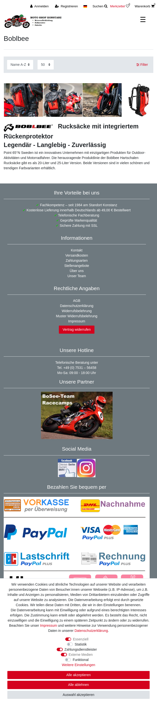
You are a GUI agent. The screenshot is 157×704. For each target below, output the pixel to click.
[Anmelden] (39, 6)
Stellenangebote (76, 266)
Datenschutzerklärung (76, 306)
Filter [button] (142, 65)
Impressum (76, 321)
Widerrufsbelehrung (77, 311)
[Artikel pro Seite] (46, 64)
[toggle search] (100, 6)
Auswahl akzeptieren (78, 695)
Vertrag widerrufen (77, 329)
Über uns (77, 271)
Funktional (81, 660)
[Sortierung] (20, 64)
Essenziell (80, 639)
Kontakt (76, 250)
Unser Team (76, 276)
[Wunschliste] (129, 6)
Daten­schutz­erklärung (91, 631)
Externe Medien (81, 655)
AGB (76, 301)
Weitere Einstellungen (78, 665)
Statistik (81, 644)
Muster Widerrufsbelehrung (76, 316)
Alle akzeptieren (78, 675)
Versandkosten (76, 255)
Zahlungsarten (77, 260)
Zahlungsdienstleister (81, 649)
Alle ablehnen (78, 685)
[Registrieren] (66, 6)
